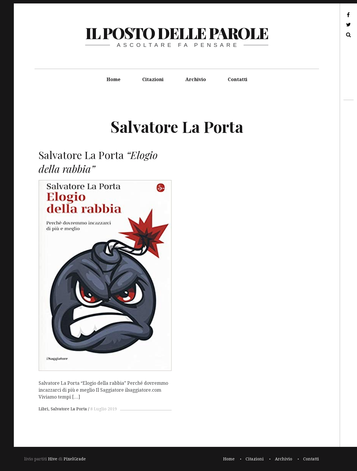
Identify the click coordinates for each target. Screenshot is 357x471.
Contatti (237, 79)
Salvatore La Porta (69, 409)
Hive (52, 459)
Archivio (195, 79)
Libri (43, 409)
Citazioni (153, 79)
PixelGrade (75, 459)
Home (113, 79)
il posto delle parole (176, 32)
